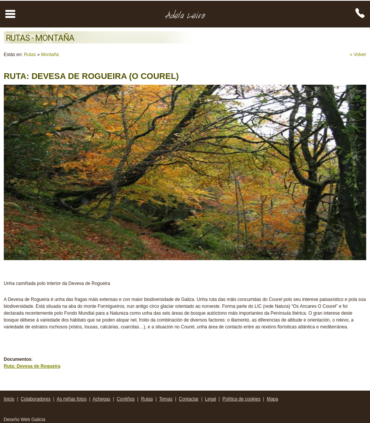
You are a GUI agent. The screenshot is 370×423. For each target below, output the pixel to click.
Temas (165, 399)
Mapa (272, 399)
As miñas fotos (72, 399)
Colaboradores (36, 399)
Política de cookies (241, 399)
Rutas (30, 54)
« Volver (358, 54)
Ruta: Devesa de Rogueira (32, 366)
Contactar (189, 399)
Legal (210, 399)
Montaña (50, 54)
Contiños (125, 399)
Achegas (101, 399)
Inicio (9, 399)
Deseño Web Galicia (25, 419)
